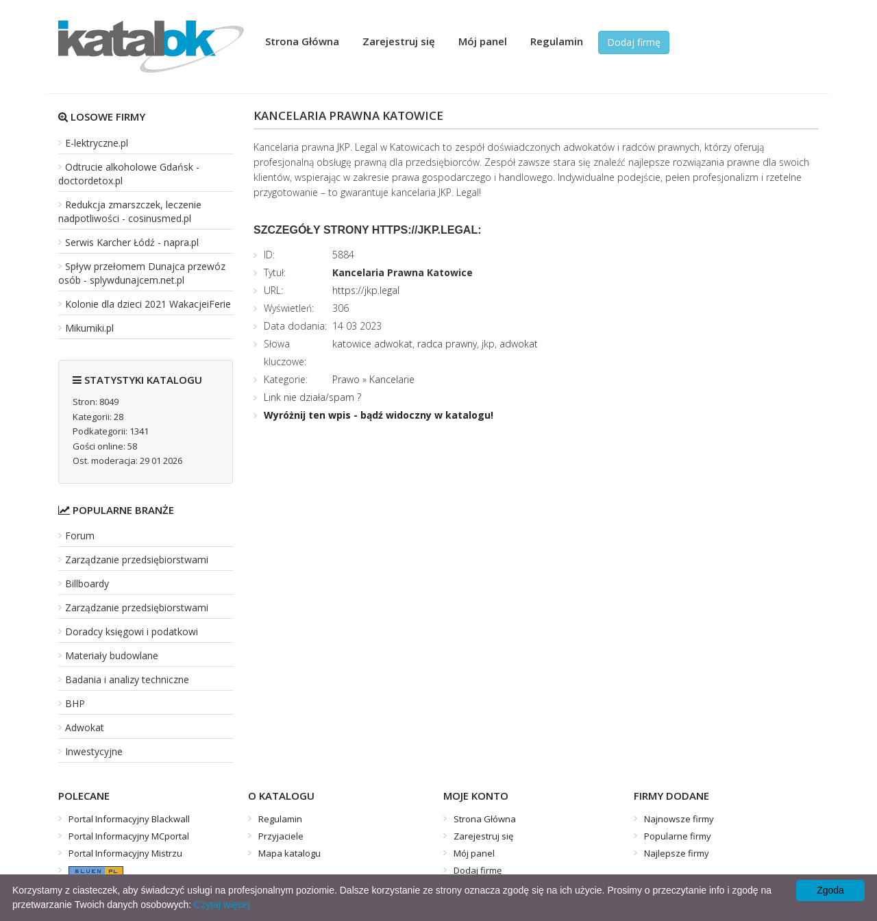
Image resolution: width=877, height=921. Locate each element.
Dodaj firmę (633, 42)
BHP (75, 703)
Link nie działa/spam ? (312, 397)
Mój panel (482, 41)
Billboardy (87, 583)
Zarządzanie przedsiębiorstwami (136, 559)
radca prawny (447, 343)
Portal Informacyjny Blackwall (129, 819)
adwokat (518, 343)
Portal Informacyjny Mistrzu (125, 853)
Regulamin (556, 41)
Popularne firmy (677, 836)
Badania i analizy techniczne (127, 679)
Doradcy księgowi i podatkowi (131, 631)
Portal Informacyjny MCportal (129, 836)
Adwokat (84, 727)
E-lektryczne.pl (96, 142)
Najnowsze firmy (679, 819)
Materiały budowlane (111, 655)
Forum (80, 535)
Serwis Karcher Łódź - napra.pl (132, 242)
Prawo (346, 379)
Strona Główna (302, 41)
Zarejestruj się (398, 41)
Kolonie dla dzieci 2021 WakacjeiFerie (148, 303)
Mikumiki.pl (89, 327)
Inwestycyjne (94, 751)
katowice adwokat (372, 343)
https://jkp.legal (365, 290)
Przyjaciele (281, 836)
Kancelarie (392, 379)
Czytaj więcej (222, 904)
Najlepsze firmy (676, 853)
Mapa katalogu (289, 853)
